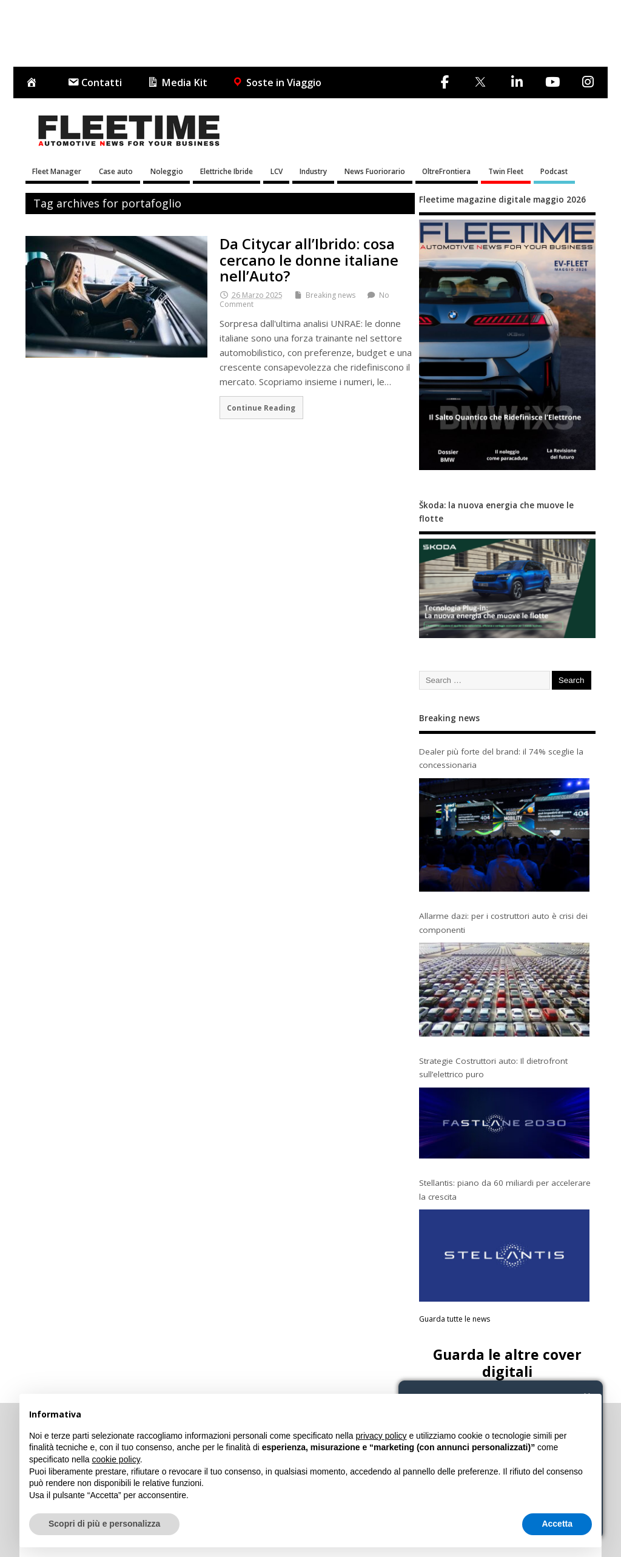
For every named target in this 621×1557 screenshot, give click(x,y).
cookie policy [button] (116, 1459)
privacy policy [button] (381, 1436)
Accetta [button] (557, 1523)
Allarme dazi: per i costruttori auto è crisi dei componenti (503, 922)
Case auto (116, 171)
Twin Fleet (505, 171)
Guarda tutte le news (454, 1319)
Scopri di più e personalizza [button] (104, 1523)
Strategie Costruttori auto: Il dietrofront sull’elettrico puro (493, 1067)
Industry (313, 171)
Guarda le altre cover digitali (507, 1362)
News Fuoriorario (374, 171)
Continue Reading (261, 407)
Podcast (554, 171)
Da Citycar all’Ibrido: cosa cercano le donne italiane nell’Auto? (309, 260)
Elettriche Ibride (226, 171)
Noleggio (166, 171)
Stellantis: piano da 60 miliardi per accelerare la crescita (505, 1189)
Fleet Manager (56, 171)
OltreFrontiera (446, 171)
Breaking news (330, 295)
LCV (276, 171)
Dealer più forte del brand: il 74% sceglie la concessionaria (501, 758)
